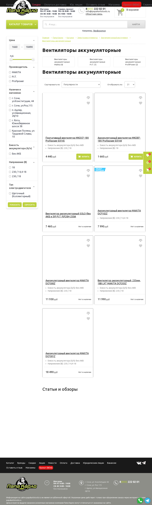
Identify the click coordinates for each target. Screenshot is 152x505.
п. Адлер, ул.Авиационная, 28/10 (20, 113)
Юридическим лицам (93, 463)
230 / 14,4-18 (17, 172)
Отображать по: (115, 84)
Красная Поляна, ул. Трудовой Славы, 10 (22, 133)
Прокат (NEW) (116, 3)
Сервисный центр (132, 3)
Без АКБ (15, 153)
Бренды (41, 3)
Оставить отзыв (91, 3)
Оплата (63, 463)
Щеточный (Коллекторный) (19, 195)
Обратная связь (94, 14)
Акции (42, 463)
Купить (83, 156)
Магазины (30, 468)
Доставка (75, 463)
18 (12, 167)
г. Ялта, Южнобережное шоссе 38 (19, 123)
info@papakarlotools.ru (98, 11)
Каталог (33, 3)
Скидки (32, 463)
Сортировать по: (52, 84)
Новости (52, 463)
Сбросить (29, 205)
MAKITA (15, 72)
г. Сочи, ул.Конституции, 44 (21, 99)
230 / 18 (15, 176)
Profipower (16, 81)
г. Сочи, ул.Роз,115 (21, 105)
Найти (136, 24)
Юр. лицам (77, 3)
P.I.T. (12, 76)
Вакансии (111, 463)
